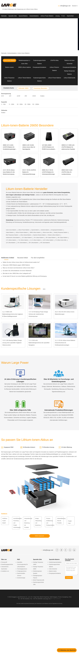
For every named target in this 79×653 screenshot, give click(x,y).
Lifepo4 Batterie (10, 232)
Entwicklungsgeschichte (7, 564)
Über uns (3, 20)
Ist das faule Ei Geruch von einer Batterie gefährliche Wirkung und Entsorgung (25, 276)
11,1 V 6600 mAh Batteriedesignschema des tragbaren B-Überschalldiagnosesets (12, 314)
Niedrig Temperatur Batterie (60, 232)
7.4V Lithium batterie (23, 240)
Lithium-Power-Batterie (47, 16)
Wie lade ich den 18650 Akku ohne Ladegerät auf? (17, 273)
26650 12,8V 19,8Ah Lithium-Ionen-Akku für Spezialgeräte (28, 147)
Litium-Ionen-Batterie (24, 53)
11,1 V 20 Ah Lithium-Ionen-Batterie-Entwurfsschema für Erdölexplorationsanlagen (65, 343)
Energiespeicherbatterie (39, 67)
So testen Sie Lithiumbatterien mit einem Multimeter (17, 270)
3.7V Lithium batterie (11, 240)
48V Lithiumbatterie (45, 242)
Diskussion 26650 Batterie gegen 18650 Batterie (16, 265)
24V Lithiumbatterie (22, 242)
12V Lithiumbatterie (10, 242)
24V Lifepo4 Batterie (39, 237)
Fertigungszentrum (21, 571)
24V (26, 96)
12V (10, 96)
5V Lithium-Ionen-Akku (61, 240)
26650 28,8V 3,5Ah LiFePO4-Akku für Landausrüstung (67, 172)
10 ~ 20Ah (20, 104)
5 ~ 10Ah (11, 104)
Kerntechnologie (21, 577)
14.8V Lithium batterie (48, 240)
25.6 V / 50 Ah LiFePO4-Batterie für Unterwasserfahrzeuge (29, 172)
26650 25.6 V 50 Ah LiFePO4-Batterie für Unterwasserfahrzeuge (48, 172)
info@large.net (65, 6)
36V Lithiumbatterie (33, 242)
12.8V (18, 96)
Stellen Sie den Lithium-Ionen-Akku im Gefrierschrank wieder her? (21, 262)
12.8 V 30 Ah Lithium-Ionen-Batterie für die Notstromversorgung (9, 172)
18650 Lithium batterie (24, 67)
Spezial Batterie (23, 16)
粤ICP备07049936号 (56, 598)
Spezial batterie (35, 230)
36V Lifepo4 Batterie (51, 237)
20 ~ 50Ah (27, 104)
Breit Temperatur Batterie (12, 235)
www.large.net (46, 598)
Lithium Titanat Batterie (24, 77)
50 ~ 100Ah (35, 104)
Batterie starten (9, 67)
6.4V (2, 96)
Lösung (57, 16)
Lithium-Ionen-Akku (47, 232)
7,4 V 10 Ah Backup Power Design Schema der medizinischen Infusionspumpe (38, 314)
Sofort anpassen (39, 536)
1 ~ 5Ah (3, 104)
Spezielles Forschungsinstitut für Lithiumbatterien (22, 564)
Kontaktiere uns (5, 571)
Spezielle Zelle (13, 16)
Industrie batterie (45, 230)
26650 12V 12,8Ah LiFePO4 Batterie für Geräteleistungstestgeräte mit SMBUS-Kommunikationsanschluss (10, 147)
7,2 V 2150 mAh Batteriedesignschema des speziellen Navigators (39, 343)
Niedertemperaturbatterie (55, 562)
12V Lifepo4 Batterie (27, 237)
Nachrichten (70, 16)
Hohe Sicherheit (53, 569)
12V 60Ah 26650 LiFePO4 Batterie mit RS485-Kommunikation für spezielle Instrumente (49, 147)
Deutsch (75, 5)
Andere (42, 96)
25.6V (34, 96)
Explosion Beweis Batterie (39, 235)
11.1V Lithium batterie (35, 240)
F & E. (63, 16)
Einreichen (68, 577)
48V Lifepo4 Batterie (63, 237)
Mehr (44, 289)
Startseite (4, 16)
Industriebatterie (34, 16)
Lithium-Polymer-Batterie (22, 232)
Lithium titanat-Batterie (25, 235)
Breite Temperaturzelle (38, 580)
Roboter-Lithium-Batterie (54, 235)
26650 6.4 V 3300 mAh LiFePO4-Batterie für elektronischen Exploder (68, 147)
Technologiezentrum (22, 569)
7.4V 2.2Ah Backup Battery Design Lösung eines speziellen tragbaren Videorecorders (12, 343)
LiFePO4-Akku (54, 60)
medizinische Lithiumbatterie (13, 237)
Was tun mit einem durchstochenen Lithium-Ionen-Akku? (18, 268)
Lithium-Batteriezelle (69, 77)
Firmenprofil (4, 562)
